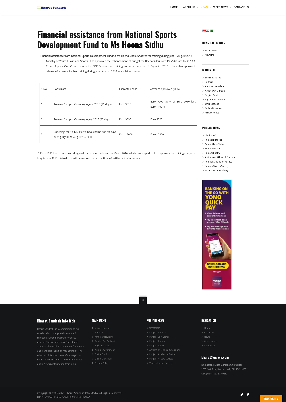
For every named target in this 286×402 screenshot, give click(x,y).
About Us (209, 332)
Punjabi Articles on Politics (218, 161)
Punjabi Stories (212, 148)
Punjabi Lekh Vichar (215, 144)
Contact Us (209, 345)
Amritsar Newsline (214, 86)
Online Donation (213, 108)
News (207, 336)
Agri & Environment (215, 99)
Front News (211, 50)
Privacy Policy (212, 112)
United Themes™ (82, 397)
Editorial (209, 82)
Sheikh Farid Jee (213, 77)
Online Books (212, 103)
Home (207, 328)
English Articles (212, 95)
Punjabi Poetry (212, 152)
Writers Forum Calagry (216, 170)
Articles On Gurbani (215, 90)
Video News (210, 341)
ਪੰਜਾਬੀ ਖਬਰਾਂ (210, 135)
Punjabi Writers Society (217, 166)
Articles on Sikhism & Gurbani (220, 157)
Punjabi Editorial (213, 139)
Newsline (209, 54)
